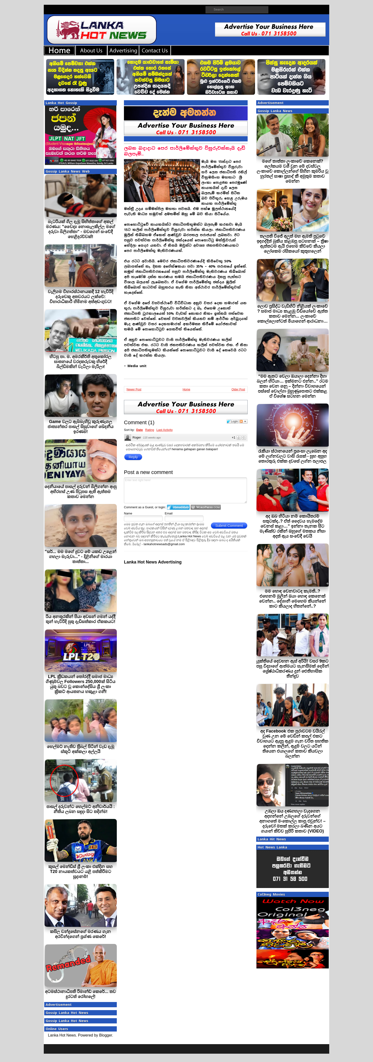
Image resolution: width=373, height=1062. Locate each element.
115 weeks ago (152, 437)
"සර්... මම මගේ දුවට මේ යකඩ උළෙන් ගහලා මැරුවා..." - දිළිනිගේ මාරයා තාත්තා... (80, 556)
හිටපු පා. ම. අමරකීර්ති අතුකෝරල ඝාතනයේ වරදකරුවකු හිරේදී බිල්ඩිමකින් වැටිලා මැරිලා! (80, 361)
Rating (149, 430)
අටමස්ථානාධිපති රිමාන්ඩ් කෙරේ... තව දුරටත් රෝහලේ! (80, 994)
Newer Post (134, 389)
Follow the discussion (243, 421)
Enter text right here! (185, 490)
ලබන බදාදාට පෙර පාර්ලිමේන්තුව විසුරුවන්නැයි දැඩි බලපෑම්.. (184, 151)
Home (186, 389)
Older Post (238, 389)
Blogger (105, 1035)
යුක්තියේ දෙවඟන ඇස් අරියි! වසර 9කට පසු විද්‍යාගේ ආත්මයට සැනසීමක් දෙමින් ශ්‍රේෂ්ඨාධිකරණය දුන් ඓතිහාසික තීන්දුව (292, 668)
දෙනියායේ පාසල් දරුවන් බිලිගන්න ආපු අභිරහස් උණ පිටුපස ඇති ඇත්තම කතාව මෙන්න (80, 491)
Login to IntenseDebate (178, 507)
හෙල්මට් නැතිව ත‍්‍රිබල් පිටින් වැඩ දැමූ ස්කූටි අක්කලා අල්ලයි (80, 749)
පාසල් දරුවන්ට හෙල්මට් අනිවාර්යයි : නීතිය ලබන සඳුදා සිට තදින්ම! (80, 809)
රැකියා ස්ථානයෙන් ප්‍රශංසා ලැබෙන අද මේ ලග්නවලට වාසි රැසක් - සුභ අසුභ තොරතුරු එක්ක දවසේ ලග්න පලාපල (292, 456)
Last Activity (164, 430)
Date (139, 430)
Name (128, 513)
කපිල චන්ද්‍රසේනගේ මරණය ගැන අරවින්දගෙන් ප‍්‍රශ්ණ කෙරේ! (80, 934)
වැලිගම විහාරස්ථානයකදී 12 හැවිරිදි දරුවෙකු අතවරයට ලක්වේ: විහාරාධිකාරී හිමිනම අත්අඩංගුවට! (80, 296)
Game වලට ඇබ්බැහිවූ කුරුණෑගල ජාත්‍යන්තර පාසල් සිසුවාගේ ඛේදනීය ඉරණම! (80, 426)
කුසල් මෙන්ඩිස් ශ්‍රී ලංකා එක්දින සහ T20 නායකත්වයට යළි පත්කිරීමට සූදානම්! (80, 871)
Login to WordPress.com (206, 507)
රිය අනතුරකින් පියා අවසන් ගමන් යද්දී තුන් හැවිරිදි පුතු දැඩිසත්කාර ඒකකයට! (80, 619)
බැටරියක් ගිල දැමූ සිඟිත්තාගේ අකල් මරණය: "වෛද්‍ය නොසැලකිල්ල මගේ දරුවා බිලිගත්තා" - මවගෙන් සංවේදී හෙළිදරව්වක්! (80, 229)
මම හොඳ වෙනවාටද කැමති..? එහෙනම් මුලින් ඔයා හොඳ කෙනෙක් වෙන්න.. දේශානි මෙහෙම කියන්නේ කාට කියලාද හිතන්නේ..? (292, 598)
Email (169, 513)
